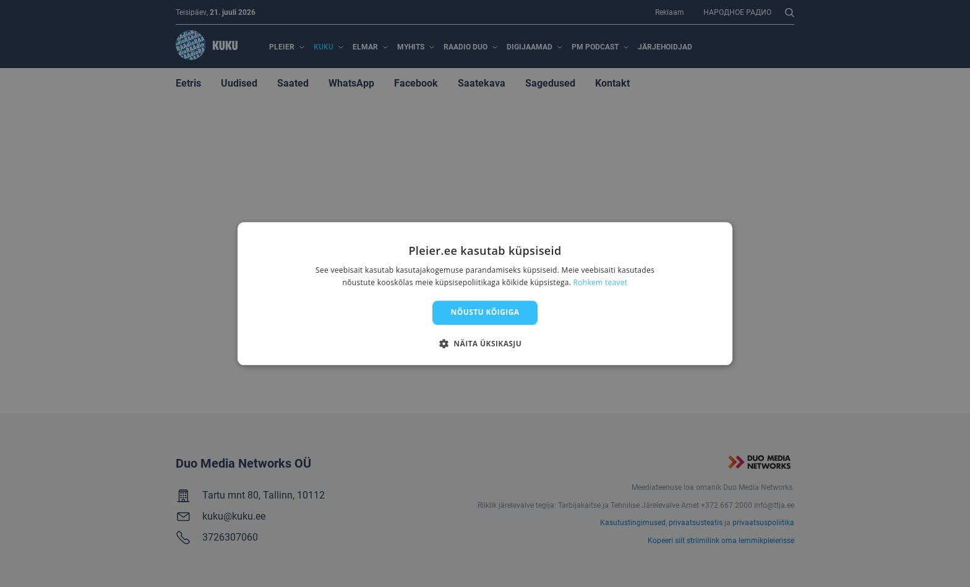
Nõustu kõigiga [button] (485, 312)
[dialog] (485, 293)
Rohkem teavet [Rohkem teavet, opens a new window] (600, 282)
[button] (485, 343)
